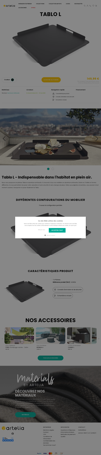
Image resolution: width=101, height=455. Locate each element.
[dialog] (50, 227)
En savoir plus (72, 225)
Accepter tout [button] (57, 230)
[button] (50, 235)
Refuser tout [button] (41, 230)
